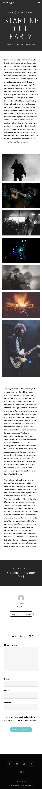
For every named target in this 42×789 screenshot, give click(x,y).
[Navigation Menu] (39, 2)
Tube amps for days (13, 785)
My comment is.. (10, 645)
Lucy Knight (8, 2)
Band (12, 12)
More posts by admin (21, 614)
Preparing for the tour (27, 785)
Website (7, 703)
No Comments (30, 44)
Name (7, 679)
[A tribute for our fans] (21, 573)
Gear (20, 12)
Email (7, 691)
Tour (29, 12)
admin (11, 44)
